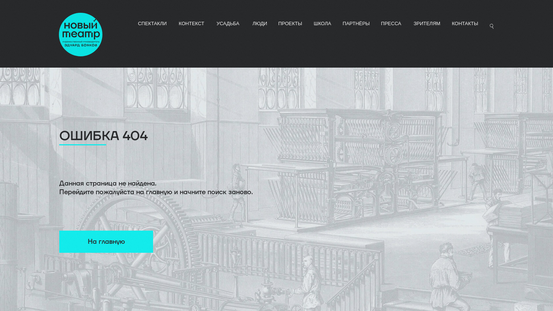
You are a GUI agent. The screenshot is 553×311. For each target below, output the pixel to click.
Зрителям (426, 23)
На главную (106, 241)
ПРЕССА (391, 23)
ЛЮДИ (259, 23)
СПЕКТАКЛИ (152, 23)
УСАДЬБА (227, 23)
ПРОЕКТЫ (290, 23)
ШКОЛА (322, 23)
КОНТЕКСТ (191, 23)
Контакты (465, 23)
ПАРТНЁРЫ (356, 23)
